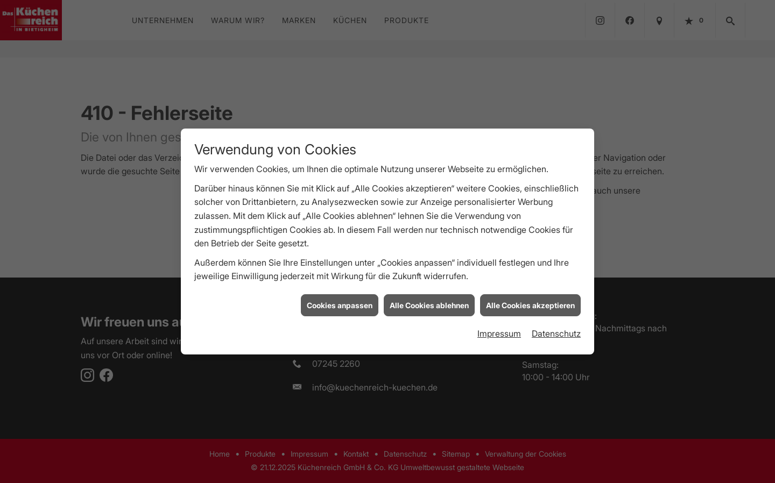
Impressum (499, 332)
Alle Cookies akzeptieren (530, 304)
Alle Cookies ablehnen (429, 304)
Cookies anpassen (339, 304)
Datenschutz (556, 332)
